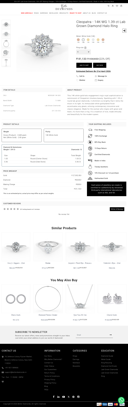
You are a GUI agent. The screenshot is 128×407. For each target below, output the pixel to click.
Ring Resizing (106, 363)
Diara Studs (16, 315)
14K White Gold (52, 135)
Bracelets (64, 13)
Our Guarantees (50, 369)
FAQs (46, 390)
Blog (94, 13)
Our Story (48, 356)
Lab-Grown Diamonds (109, 369)
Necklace (76, 363)
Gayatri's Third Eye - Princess (80, 263)
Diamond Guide (107, 356)
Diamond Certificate (109, 366)
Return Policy (49, 373)
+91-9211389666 (10, 368)
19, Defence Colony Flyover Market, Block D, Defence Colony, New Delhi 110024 (18, 360)
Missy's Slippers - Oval (16, 263)
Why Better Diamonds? (53, 359)
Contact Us (102, 13)
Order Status (49, 366)
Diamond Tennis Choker (48, 315)
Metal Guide (106, 359)
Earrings (44, 13)
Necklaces (53, 13)
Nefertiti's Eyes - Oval (112, 263)
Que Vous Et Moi (80, 315)
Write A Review (117, 209)
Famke (47, 263)
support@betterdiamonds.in (14, 372)
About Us (86, 13)
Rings (36, 13)
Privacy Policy (49, 379)
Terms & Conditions (52, 376)
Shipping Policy (50, 383)
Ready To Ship (76, 13)
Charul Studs (112, 315)
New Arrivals (27, 13)
